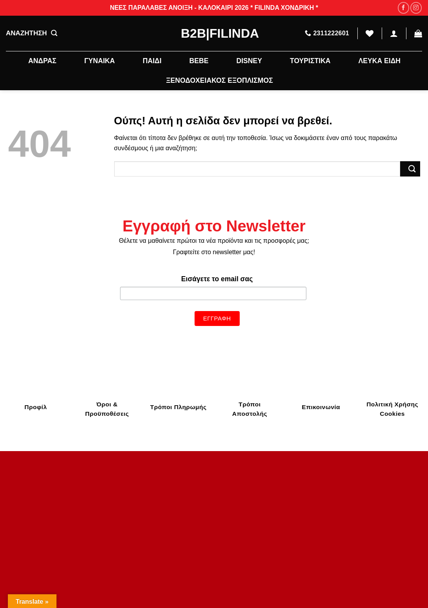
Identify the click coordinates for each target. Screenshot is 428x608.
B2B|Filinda (214, 33)
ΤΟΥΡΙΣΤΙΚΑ (310, 61)
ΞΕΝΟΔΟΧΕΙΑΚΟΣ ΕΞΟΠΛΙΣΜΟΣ (219, 80)
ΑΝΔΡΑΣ (42, 61)
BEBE (199, 61)
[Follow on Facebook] (403, 7)
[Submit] (410, 169)
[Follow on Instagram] (416, 7)
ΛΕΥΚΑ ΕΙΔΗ (380, 61)
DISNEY (249, 61)
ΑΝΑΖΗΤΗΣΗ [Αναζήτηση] (31, 33)
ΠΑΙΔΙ (152, 61)
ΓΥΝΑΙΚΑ (99, 61)
